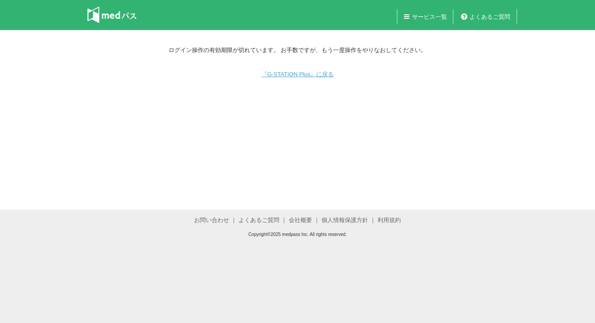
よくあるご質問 (489, 16)
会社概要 (300, 220)
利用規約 (389, 220)
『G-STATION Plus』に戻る (297, 74)
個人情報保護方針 (344, 220)
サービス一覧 (429, 16)
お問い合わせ (211, 220)
